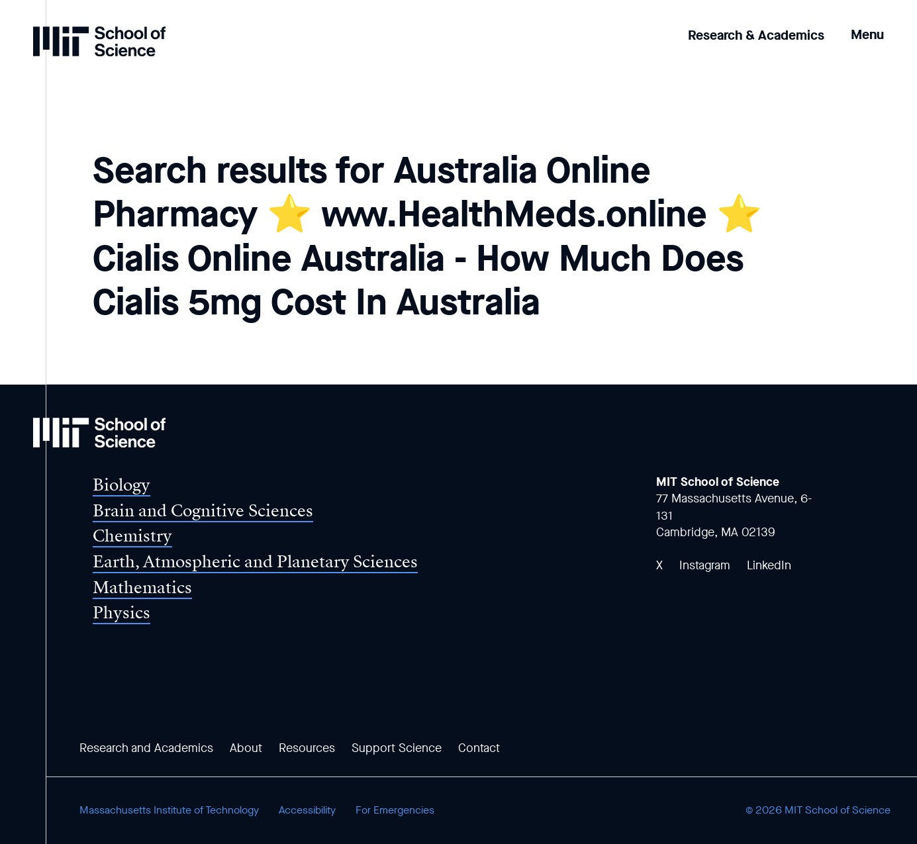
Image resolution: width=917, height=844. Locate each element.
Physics (121, 612)
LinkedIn (769, 565)
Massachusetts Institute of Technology (169, 810)
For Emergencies (395, 810)
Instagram (704, 565)
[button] (867, 25)
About (246, 748)
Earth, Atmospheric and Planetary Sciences (255, 561)
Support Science (397, 748)
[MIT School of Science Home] (99, 41)
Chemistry (132, 535)
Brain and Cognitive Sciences (203, 510)
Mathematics (142, 587)
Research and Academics (146, 748)
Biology (121, 484)
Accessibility (307, 810)
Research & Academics (756, 35)
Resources (307, 748)
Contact (479, 748)
